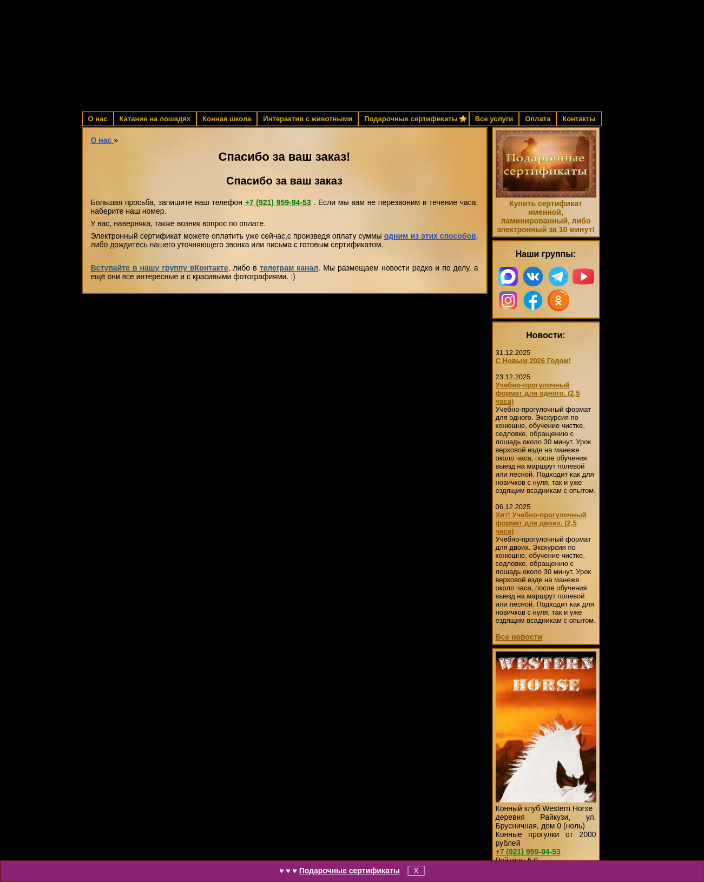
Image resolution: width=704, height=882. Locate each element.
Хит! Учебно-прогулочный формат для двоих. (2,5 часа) (541, 523)
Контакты (578, 119)
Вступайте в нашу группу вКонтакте (159, 268)
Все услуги (494, 119)
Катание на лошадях (155, 119)
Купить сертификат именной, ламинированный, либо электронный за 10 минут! (546, 216)
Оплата (537, 119)
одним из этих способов (430, 236)
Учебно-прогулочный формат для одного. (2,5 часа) (538, 393)
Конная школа (226, 119)
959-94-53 (278, 202)
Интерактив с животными (307, 119)
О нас (98, 119)
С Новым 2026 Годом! (533, 361)
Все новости (519, 637)
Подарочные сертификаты (349, 870)
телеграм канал (289, 268)
